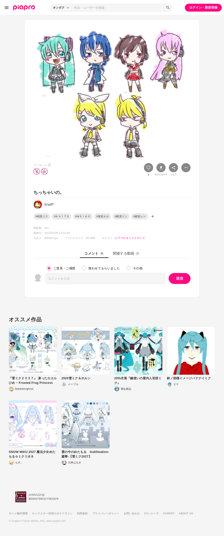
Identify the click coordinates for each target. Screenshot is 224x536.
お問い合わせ (132, 513)
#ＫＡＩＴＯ (61, 216)
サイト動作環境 (18, 513)
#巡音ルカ (102, 216)
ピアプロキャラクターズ (130, 238)
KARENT (169, 513)
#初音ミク (42, 216)
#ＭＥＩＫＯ (82, 216)
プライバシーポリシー (105, 513)
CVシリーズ (151, 513)
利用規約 (82, 513)
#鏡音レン (139, 216)
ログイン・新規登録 (203, 7)
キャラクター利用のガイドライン (52, 513)
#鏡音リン (121, 216)
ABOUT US (186, 513)
